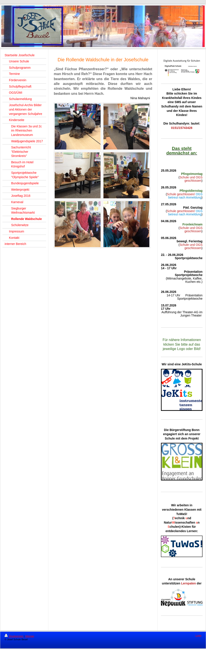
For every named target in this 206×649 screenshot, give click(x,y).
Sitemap (29, 636)
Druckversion (14, 636)
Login (198, 635)
